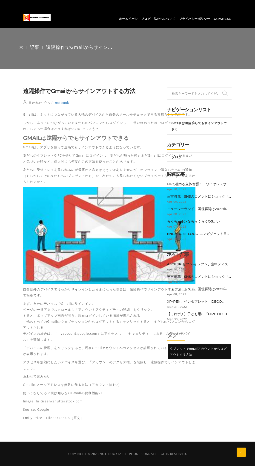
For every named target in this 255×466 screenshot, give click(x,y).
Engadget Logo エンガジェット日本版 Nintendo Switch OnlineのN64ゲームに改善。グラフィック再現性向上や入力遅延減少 (199, 234)
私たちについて (165, 19)
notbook (62, 102)
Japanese (222, 19)
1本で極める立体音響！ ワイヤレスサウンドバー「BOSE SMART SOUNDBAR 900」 (198, 184)
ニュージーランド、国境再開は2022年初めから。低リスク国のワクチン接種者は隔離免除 (199, 209)
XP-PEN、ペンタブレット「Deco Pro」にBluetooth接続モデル (194, 301)
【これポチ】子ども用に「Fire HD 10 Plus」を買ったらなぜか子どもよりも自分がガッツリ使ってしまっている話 (199, 314)
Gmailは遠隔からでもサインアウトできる (199, 126)
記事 (34, 47)
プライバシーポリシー (194, 19)
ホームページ (128, 19)
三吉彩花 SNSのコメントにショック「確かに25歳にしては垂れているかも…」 (199, 196)
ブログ (146, 19)
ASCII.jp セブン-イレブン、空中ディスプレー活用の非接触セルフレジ (199, 264)
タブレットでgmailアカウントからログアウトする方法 (198, 351)
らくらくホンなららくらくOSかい (193, 221)
